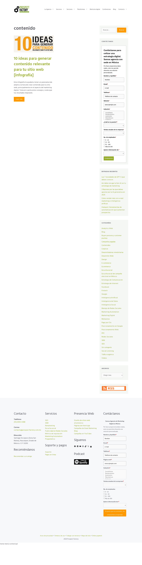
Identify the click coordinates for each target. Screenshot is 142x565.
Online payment (97, 536)
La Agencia (49, 9)
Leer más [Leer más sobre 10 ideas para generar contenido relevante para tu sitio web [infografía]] (19, 99)
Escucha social (107, 270)
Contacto (123, 9)
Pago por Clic (107, 322)
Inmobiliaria (114, 113)
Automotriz (114, 116)
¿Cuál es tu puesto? (110, 122)
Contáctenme (109, 158)
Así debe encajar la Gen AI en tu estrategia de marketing (114, 184)
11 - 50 (107, 142)
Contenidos (106, 245)
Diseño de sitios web (82, 420)
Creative (105, 248)
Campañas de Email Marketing (85, 428)
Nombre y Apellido (110, 76)
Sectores (71, 9)
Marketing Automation (110, 312)
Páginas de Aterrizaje (82, 425)
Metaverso (106, 319)
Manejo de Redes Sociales (111, 308)
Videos (104, 358)
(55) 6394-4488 (19, 422)
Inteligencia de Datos (110, 301)
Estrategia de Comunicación (112, 280)
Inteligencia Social (109, 304)
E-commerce (106, 263)
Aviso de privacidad (46, 536)
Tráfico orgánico (108, 354)
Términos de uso (59, 536)
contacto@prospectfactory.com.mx (27, 430)
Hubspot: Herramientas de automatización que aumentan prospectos (113, 210)
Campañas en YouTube (82, 433)
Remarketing (50, 425)
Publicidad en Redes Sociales (56, 431)
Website (106, 101)
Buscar (121, 30)
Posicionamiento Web (110, 329)
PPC (103, 333)
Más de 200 (109, 146)
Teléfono (107, 92)
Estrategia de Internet (110, 283)
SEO (103, 343)
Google (104, 294)
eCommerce (78, 423)
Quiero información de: (111, 150)
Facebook (105, 287)
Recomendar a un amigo (23, 456)
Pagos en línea (50, 454)
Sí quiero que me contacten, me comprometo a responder (115, 513)
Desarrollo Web (108, 256)
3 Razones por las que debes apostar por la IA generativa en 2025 (113, 192)
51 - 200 (107, 144)
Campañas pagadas (108, 241)
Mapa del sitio (86, 536)
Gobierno (114, 120)
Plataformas (83, 9)
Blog (114, 9)
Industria (107, 109)
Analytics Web (107, 228)
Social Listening (108, 351)
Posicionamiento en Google (112, 326)
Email (106, 84)
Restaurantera (114, 114)
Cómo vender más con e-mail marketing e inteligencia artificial (112, 201)
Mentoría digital (95, 9)
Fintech (104, 290)
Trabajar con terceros (73, 536)
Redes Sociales (107, 336)
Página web (107, 460)
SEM (103, 340)
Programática (50, 439)
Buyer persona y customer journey (111, 237)
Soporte (48, 452)
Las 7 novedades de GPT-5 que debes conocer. (113, 178)
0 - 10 (107, 140)
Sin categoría (107, 347)
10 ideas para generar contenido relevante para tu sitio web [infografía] (32, 67)
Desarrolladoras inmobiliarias (112, 252)
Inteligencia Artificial (110, 297)
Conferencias (106, 9)
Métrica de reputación (53, 433)
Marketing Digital (108, 315)
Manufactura (114, 118)
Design (104, 259)
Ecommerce (106, 266)
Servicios (60, 9)
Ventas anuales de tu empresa (114, 129)
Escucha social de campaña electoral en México (112, 275)
